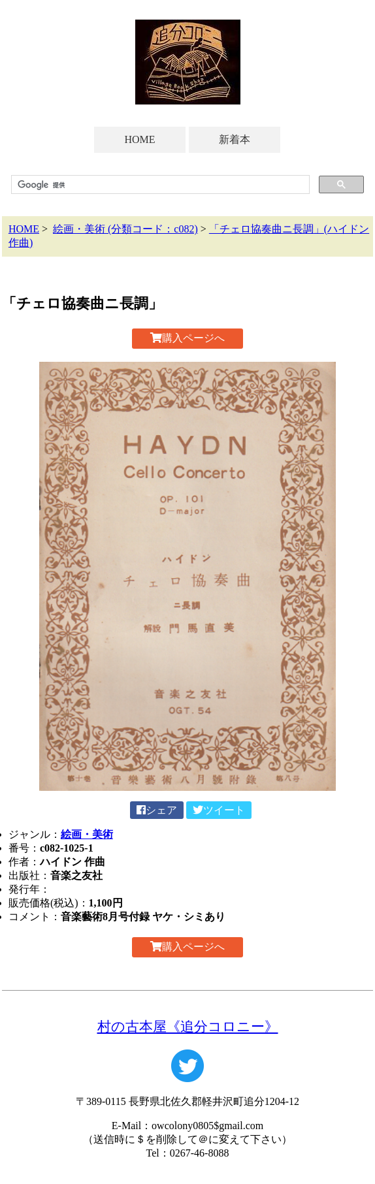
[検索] (159, 185)
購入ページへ (187, 338)
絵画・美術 (87, 834)
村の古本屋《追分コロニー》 (187, 1026)
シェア (157, 810)
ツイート (219, 810)
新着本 (234, 139)
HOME (139, 139)
